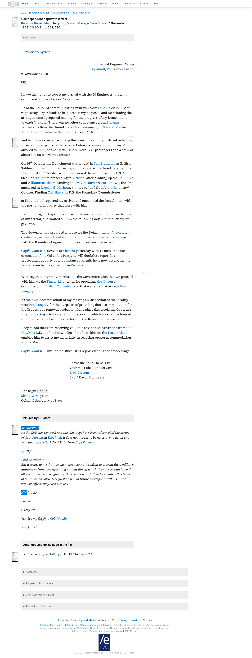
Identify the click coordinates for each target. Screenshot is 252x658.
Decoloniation (54, 3)
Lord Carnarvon (32, 459)
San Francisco (68, 132)
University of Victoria (140, 620)
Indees (102, 3)
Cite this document (81, 12)
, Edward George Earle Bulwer (82, 23)
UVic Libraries (118, 620)
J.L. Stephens (107, 127)
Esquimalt (97, 69)
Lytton (45, 51)
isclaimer (129, 3)
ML (23, 12)
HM (24, 492)
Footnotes (32, 572)
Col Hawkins (58, 192)
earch (157, 3)
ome (25, 3)
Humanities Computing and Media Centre (80, 620)
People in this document (39, 583)
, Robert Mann (36, 23)
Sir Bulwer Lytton (34, 395)
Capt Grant (30, 250)
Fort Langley (39, 304)
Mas (115, 3)
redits (144, 3)
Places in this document (39, 606)
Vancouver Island (120, 69)
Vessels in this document (40, 595)
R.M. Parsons (79, 372)
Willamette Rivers (41, 182)
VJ (22, 451)
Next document (60, 12)
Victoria (40, 122)
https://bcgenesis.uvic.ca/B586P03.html (117, 631)
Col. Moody (58, 518)
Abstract (31, 37)
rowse (72, 3)
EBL (24, 527)
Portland (107, 182)
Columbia (126, 178)
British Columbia (58, 286)
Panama (104, 108)
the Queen (105, 281)
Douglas (58, 554)
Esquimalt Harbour (55, 187)
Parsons (28, 51)
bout (37, 3)
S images (87, 3)
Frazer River (56, 281)
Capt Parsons (34, 437)
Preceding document (39, 12)
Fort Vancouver (85, 182)
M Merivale (30, 428)
